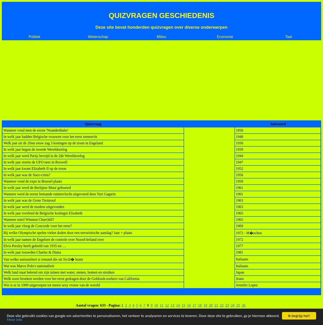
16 (189, 305)
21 (216, 305)
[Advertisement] (161, 80)
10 (156, 305)
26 (243, 305)
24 (232, 305)
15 (183, 305)
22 (222, 305)
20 (211, 305)
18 (200, 305)
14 (178, 305)
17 (194, 305)
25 (238, 305)
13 (172, 305)
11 (161, 305)
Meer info (14, 319)
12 (167, 305)
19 (205, 305)
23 (227, 305)
